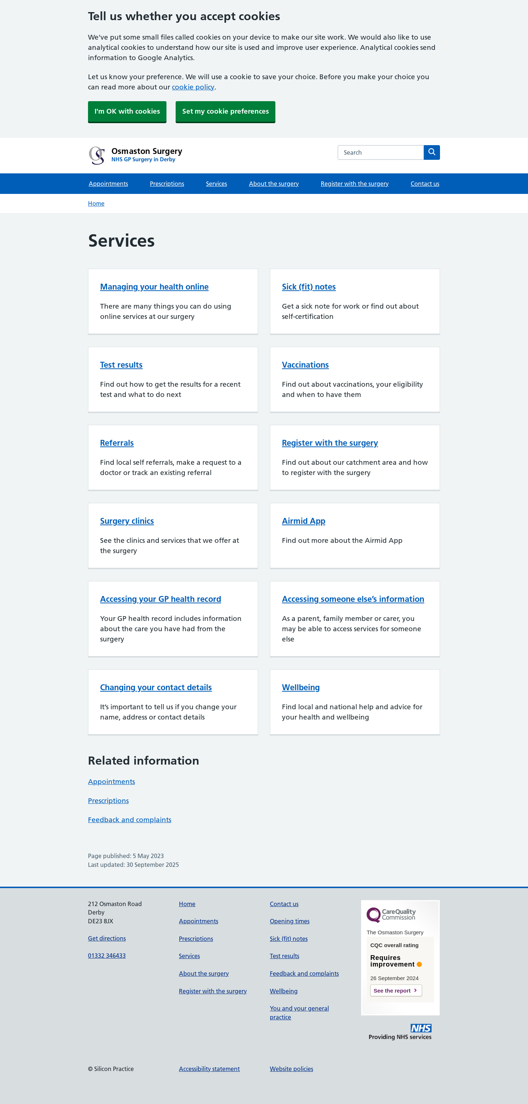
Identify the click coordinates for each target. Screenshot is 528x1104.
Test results (121, 365)
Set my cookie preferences (225, 111)
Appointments (108, 183)
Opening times (289, 921)
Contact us (425, 183)
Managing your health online (154, 286)
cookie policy (193, 87)
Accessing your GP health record (160, 599)
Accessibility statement (209, 1068)
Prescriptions (167, 183)
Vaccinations (305, 365)
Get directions (107, 938)
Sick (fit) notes (309, 286)
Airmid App (303, 521)
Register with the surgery (355, 183)
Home (96, 203)
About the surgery (274, 183)
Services (216, 183)
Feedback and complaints (129, 820)
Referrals (117, 443)
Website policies (291, 1068)
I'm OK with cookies (127, 111)
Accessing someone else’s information (353, 599)
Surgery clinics (127, 521)
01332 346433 (107, 955)
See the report (392, 990)
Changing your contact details (156, 687)
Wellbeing (301, 687)
